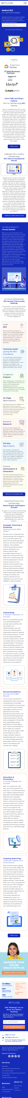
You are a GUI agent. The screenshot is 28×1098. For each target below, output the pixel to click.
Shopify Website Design (9, 1077)
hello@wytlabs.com (11, 1037)
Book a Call (14, 146)
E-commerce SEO (7, 1070)
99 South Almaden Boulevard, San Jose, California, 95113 (15, 1040)
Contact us (17, 1090)
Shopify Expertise (7, 1089)
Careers (16, 1088)
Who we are (18, 1085)
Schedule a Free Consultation (14, 215)
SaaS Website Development (11, 1068)
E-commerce (6, 1091)
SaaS (3, 1087)
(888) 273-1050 (10, 1035)
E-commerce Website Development (13, 1073)
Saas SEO (5, 1066)
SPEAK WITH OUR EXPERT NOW (14, 494)
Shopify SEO (6, 1075)
